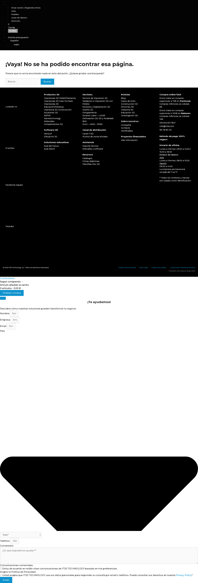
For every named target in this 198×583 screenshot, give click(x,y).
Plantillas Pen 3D (91, 164)
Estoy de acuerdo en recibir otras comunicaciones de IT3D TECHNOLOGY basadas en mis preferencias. (59, 568)
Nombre (5, 313)
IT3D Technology (15, 268)
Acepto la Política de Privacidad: (18, 572)
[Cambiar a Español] (163, 187)
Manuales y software (92, 149)
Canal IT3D (88, 133)
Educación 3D (128, 112)
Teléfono (5, 541)
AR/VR (47, 115)
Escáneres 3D (51, 112)
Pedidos (15, 14)
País (2, 331)
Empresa (5, 319)
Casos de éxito (128, 101)
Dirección (15, 21)
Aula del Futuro (51, 146)
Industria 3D (127, 110)
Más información (129, 140)
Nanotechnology (52, 118)
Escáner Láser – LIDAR (93, 115)
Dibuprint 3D (50, 136)
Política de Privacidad (127, 268)
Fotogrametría (89, 112)
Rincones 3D (127, 107)
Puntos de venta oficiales (95, 136)
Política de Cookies (158, 268)
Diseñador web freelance (177, 271)
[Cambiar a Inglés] (104, 44)
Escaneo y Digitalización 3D (96, 107)
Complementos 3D (53, 124)
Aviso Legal (143, 268)
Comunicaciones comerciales (16, 565)
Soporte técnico (90, 146)
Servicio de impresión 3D (95, 98)
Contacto (125, 128)
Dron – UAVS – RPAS (92, 124)
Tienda (11, 27)
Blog (123, 98)
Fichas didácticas (90, 161)
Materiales (49, 121)
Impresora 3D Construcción (58, 110)
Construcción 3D (129, 104)
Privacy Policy (183, 575)
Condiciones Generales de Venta (182, 268)
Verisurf (48, 133)
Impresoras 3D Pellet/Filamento (60, 98)
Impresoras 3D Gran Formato (58, 101)
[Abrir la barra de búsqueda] (102, 2)
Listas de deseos (19, 18)
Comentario (6, 545)
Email (3, 326)
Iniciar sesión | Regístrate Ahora (25, 8)
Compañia (126, 125)
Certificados (127, 131)
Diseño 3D (87, 110)
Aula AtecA (49, 149)
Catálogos (87, 158)
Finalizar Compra (12, 293)
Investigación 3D (129, 115)
